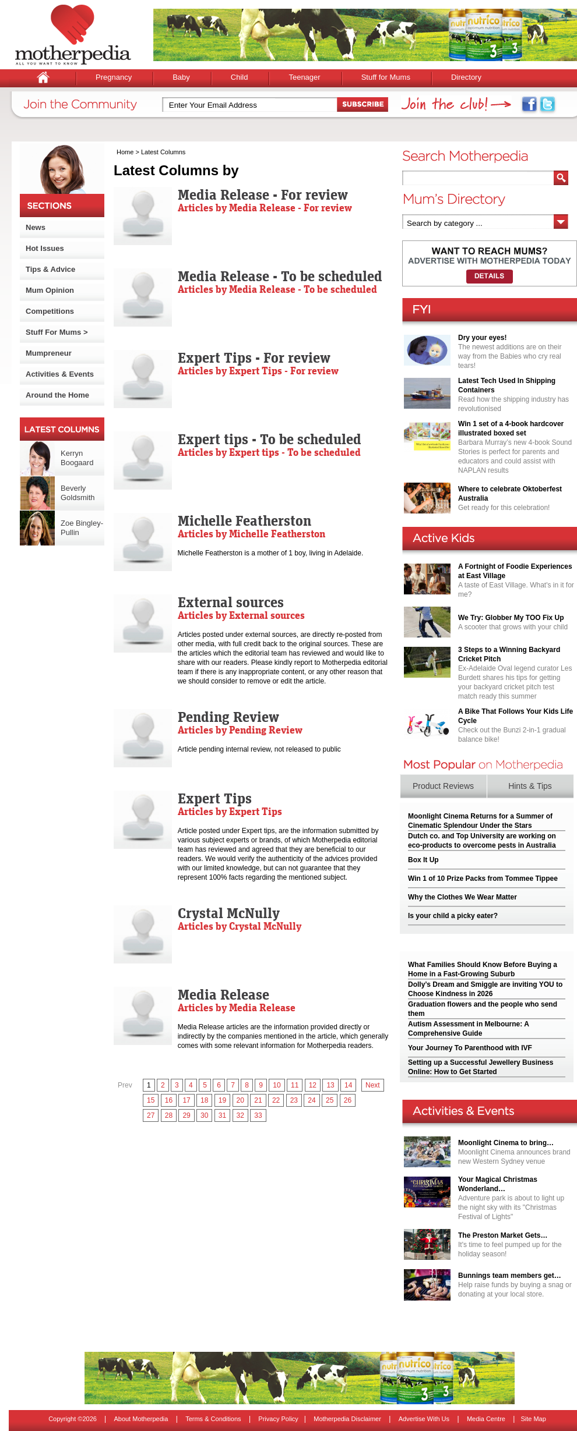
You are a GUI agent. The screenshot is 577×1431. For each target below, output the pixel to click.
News (35, 227)
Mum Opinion (50, 290)
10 (276, 1085)
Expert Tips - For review (254, 357)
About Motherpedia (141, 1418)
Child (239, 77)
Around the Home (57, 395)
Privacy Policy (278, 1418)
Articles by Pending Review (240, 729)
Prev (125, 1085)
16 (169, 1100)
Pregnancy (114, 77)
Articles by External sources (241, 615)
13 (330, 1085)
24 (311, 1100)
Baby (181, 77)
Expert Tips (215, 798)
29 (186, 1115)
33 (258, 1115)
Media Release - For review (263, 194)
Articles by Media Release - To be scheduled (277, 289)
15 (150, 1100)
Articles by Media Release (236, 1007)
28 (169, 1115)
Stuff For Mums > (57, 332)
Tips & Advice (50, 269)
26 (347, 1100)
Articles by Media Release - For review (265, 207)
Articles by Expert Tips (230, 811)
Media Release (223, 994)
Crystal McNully (229, 913)
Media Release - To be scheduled (280, 276)
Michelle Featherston (244, 520)
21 (258, 1100)
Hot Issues (45, 248)
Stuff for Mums (385, 77)
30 (204, 1115)
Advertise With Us (424, 1418)
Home (125, 151)
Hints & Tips (530, 786)
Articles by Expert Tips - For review (258, 370)
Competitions (50, 311)
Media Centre (486, 1418)
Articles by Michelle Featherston (251, 533)
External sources (231, 602)
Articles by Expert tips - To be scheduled (269, 452)
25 (329, 1100)
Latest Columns (163, 151)
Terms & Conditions (213, 1418)
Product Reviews (443, 786)
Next (372, 1085)
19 (222, 1100)
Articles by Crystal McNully (239, 926)
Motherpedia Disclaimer (347, 1418)
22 (276, 1100)
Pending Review (228, 716)
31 (222, 1115)
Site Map (533, 1418)
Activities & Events (60, 374)
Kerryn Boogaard (77, 458)
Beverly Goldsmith (78, 493)
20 (240, 1100)
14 (348, 1085)
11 (294, 1085)
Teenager (304, 77)
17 (186, 1100)
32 (240, 1115)
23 (294, 1100)
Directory (466, 77)
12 (312, 1085)
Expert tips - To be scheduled (269, 439)
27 (150, 1115)
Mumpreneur (49, 353)
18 (204, 1100)
